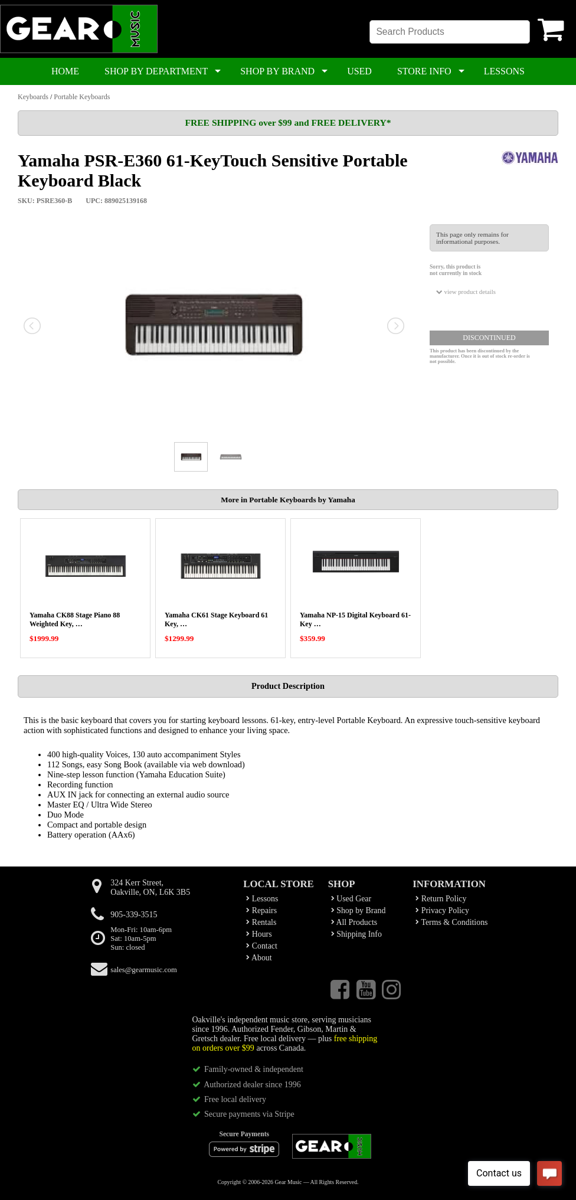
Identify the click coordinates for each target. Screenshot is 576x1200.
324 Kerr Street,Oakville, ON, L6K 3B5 (150, 887)
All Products (354, 922)
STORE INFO (424, 71)
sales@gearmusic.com (143, 970)
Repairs (261, 910)
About (258, 957)
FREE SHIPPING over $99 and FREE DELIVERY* (288, 122)
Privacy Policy (442, 910)
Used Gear (351, 898)
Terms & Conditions (451, 922)
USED (359, 71)
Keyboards (33, 97)
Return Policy (440, 898)
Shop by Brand (358, 910)
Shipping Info (356, 934)
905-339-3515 (133, 914)
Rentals (261, 922)
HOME (65, 71)
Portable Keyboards (82, 97)
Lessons (262, 898)
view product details (466, 292)
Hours (258, 934)
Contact (261, 945)
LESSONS (504, 71)
